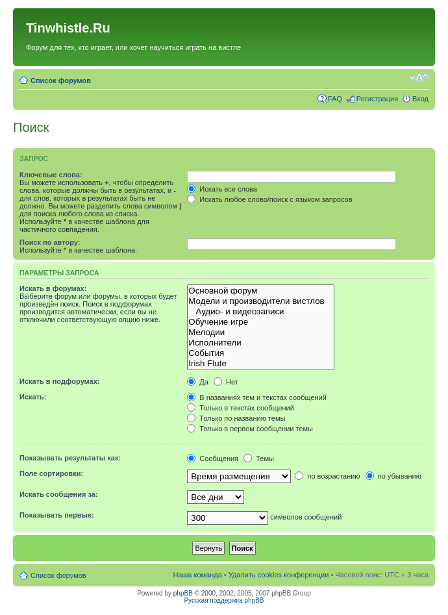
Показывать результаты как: (70, 458)
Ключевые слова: (50, 175)
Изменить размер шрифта (419, 78)
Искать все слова (222, 189)
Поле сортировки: (51, 473)
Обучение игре (260, 322)
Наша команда (197, 575)
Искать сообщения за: (58, 494)
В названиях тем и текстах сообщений (257, 397)
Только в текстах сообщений (240, 408)
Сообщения (212, 458)
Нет (226, 382)
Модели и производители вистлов (260, 301)
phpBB (183, 593)
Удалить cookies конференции (279, 575)
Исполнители (260, 343)
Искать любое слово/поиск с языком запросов (269, 199)
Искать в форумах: (52, 288)
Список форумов (61, 80)
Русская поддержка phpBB (224, 600)
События (260, 353)
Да (197, 382)
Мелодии (260, 332)
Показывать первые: (56, 515)
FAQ (335, 99)
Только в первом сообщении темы (250, 429)
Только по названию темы (236, 418)
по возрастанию (327, 476)
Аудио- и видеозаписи (260, 312)
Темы (258, 458)
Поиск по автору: (49, 242)
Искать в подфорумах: (59, 381)
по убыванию (393, 476)
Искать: (32, 397)
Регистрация (377, 99)
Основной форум (260, 291)
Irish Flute (260, 363)
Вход (420, 99)
